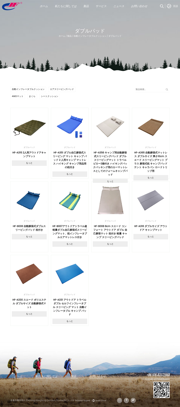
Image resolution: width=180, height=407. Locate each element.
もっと (29, 163)
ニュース (118, 6)
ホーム (44, 6)
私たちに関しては (66, 6)
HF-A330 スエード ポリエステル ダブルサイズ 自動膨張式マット (29, 303)
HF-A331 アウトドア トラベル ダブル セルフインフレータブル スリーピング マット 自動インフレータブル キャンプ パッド (70, 307)
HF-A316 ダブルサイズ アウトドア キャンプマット (150, 228)
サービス (101, 6)
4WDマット (17, 96)
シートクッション (49, 96)
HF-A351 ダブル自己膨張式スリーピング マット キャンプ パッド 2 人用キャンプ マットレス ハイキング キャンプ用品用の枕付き (70, 160)
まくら (32, 96)
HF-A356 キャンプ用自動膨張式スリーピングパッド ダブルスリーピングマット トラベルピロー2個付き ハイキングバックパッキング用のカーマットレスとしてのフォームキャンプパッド (110, 164)
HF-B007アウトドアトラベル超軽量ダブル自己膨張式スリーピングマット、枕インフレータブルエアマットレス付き (69, 232)
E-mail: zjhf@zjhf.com (157, 379)
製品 (86, 6)
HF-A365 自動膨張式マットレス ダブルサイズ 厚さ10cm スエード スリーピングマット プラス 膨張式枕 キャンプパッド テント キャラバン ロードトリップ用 (150, 162)
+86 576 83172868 (158, 375)
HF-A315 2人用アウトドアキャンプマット (29, 155)
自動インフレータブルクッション (90, 36)
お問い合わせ (139, 6)
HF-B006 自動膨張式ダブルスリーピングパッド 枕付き (29, 228)
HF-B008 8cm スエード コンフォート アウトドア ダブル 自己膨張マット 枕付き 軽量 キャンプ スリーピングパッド (110, 232)
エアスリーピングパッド (62, 89)
